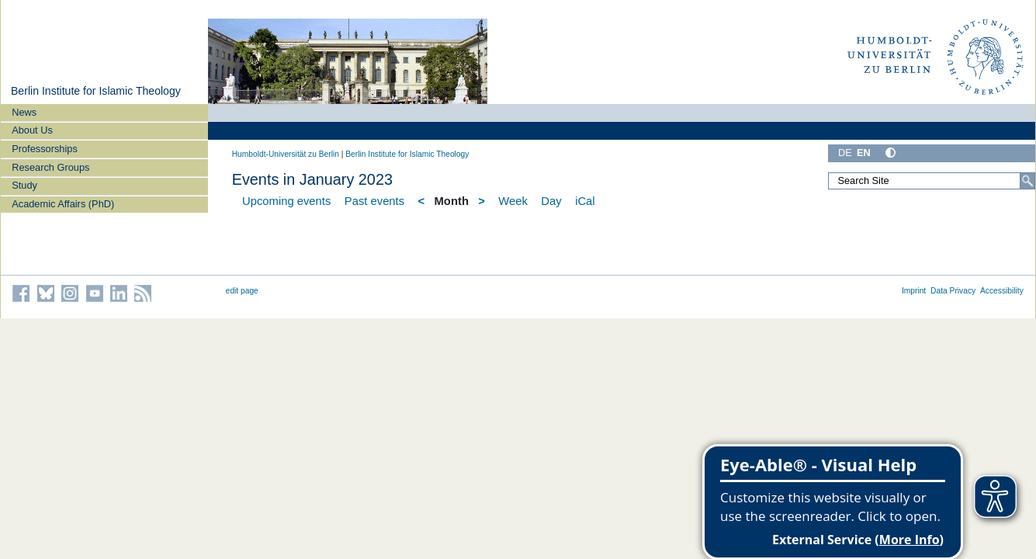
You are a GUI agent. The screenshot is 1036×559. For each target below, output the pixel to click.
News (24, 112)
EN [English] (864, 152)
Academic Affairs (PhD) (63, 204)
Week (513, 201)
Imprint (914, 290)
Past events (374, 201)
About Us (32, 130)
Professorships (45, 149)
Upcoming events (286, 201)
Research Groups (50, 167)
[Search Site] (931, 180)
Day (551, 201)
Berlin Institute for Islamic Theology (96, 91)
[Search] (1027, 180)
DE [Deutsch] (845, 152)
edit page (242, 290)
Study (24, 185)
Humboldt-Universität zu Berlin (285, 154)
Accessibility (1002, 290)
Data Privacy (952, 290)
